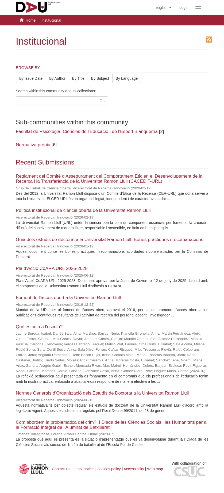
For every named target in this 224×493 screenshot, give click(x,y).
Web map (155, 469)
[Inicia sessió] (183, 7)
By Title (78, 78)
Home (31, 20)
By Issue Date (31, 78)
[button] (163, 7)
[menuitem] (183, 7)
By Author (57, 78)
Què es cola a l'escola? (39, 326)
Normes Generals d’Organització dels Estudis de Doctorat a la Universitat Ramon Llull (102, 393)
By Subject (100, 78)
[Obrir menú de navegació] (198, 6)
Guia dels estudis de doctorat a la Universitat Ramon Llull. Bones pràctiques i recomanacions (109, 239)
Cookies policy (109, 469)
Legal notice (84, 469)
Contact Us (61, 469)
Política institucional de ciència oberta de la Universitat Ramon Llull (83, 210)
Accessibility (134, 469)
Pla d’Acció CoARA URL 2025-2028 (52, 268)
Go (102, 101)
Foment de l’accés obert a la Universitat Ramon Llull (68, 297)
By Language (127, 78)
